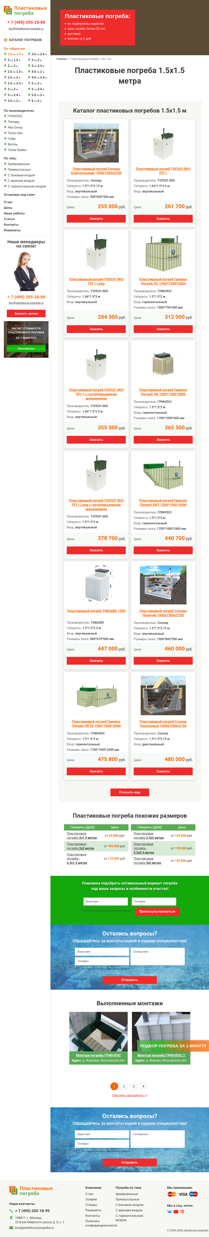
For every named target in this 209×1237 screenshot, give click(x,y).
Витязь (13, 144)
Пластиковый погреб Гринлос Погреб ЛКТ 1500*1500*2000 (163, 502)
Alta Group (15, 127)
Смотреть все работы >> (129, 1095)
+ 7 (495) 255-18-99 (26, 22)
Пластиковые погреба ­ (77, 859)
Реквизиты (12, 230)
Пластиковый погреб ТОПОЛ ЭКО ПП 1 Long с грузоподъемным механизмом (96, 504)
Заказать (96, 218)
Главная (61, 59)
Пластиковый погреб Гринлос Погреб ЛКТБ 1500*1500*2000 (96, 723)
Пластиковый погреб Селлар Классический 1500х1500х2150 (96, 171)
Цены (8, 207)
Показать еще (129, 792)
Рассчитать (26, 348)
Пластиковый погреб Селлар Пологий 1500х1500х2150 (163, 613)
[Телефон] (102, 961)
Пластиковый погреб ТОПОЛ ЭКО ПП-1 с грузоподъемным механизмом (96, 394)
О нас (8, 202)
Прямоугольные (19, 169)
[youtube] (176, 1211)
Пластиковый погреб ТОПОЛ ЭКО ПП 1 (163, 171)
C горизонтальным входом (27, 186)
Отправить (129, 980)
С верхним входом (21, 180)
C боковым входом (21, 175)
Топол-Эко (15, 133)
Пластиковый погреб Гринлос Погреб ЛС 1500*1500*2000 (163, 281)
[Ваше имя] (102, 952)
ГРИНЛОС (15, 116)
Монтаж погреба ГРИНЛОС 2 (161, 1055)
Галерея (91, 1199)
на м (15, 54)
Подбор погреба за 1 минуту (173, 1046)
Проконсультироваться (157, 911)
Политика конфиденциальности (100, 1223)
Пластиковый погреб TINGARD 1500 (96, 611)
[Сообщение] (158, 956)
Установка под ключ (19, 194)
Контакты (11, 224)
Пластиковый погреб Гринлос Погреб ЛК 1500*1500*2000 (163, 392)
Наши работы (14, 213)
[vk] (169, 1211)
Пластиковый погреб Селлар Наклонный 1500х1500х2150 (163, 723)
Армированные (19, 164)
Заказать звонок (26, 313)
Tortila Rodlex (17, 150)
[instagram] (182, 1211)
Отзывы (91, 1205)
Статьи (9, 219)
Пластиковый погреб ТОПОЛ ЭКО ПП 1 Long (96, 281)
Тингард (13, 121)
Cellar (12, 138)
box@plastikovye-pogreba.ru (26, 28)
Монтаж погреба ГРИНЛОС (98, 1055)
